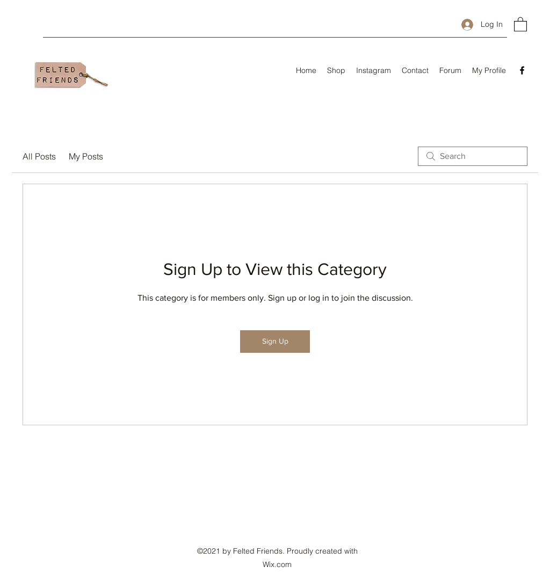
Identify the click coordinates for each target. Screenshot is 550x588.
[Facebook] (522, 70)
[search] (472, 156)
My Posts (86, 156)
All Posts (39, 156)
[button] (520, 24)
